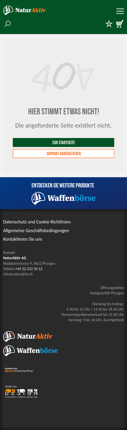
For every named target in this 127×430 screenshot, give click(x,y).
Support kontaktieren (63, 154)
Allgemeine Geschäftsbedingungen (36, 230)
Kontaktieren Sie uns (22, 239)
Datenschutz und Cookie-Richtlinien (37, 222)
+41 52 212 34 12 (29, 268)
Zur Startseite (63, 143)
